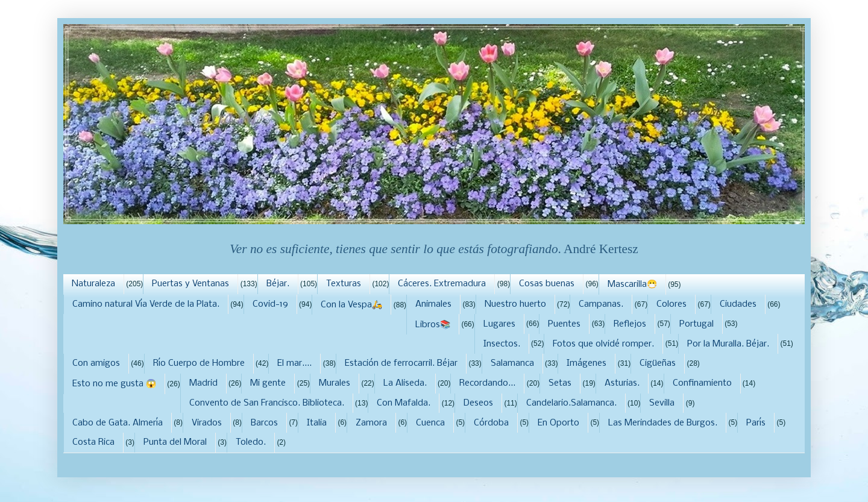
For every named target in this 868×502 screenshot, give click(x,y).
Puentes (564, 324)
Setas (560, 383)
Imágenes (586, 363)
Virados (207, 423)
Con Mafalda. (403, 403)
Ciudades (738, 304)
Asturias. (622, 383)
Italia (317, 423)
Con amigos (96, 363)
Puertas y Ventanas (190, 284)
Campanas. (601, 304)
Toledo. (251, 442)
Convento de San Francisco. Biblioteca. (266, 403)
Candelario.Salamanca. (571, 403)
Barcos (264, 423)
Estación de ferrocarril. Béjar (401, 363)
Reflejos (630, 324)
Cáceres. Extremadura (442, 284)
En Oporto (558, 423)
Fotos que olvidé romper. (603, 344)
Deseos (478, 403)
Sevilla (662, 403)
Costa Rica (93, 442)
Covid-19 (270, 304)
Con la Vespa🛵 (351, 305)
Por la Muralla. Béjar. (728, 344)
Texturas (343, 284)
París (756, 423)
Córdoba (491, 423)
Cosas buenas (546, 284)
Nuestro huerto (515, 304)
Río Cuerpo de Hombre (199, 363)
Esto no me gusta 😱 (114, 384)
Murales (334, 383)
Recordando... (487, 383)
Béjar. (277, 284)
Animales (433, 304)
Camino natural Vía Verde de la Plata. (145, 304)
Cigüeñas (658, 363)
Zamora (371, 423)
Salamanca (512, 363)
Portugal (696, 324)
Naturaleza (93, 284)
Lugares (499, 324)
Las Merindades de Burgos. (662, 423)
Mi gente (268, 383)
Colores (671, 304)
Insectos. (501, 344)
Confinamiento (702, 383)
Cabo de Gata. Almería (117, 423)
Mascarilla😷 (632, 284)
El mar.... (294, 363)
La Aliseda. (405, 383)
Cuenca (430, 423)
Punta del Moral (175, 442)
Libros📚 (432, 325)
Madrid (203, 383)
